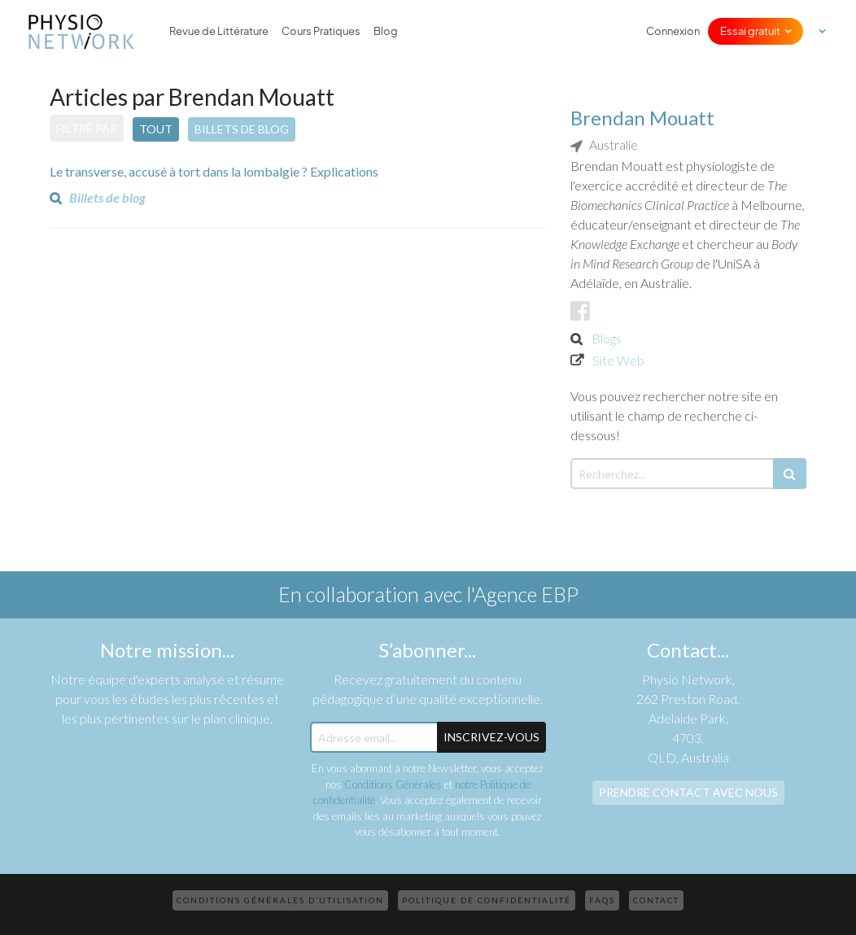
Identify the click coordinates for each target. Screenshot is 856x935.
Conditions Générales (393, 784)
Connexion (673, 31)
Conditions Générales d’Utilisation (280, 900)
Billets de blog (241, 129)
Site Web (618, 360)
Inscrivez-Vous (491, 737)
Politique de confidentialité (486, 900)
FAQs (602, 900)
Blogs (607, 338)
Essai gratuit (750, 31)
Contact (656, 900)
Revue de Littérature (219, 31)
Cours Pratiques (321, 31)
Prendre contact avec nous (688, 792)
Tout (156, 129)
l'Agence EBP (522, 594)
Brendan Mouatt (642, 117)
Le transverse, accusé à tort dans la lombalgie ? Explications (214, 171)
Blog (385, 31)
